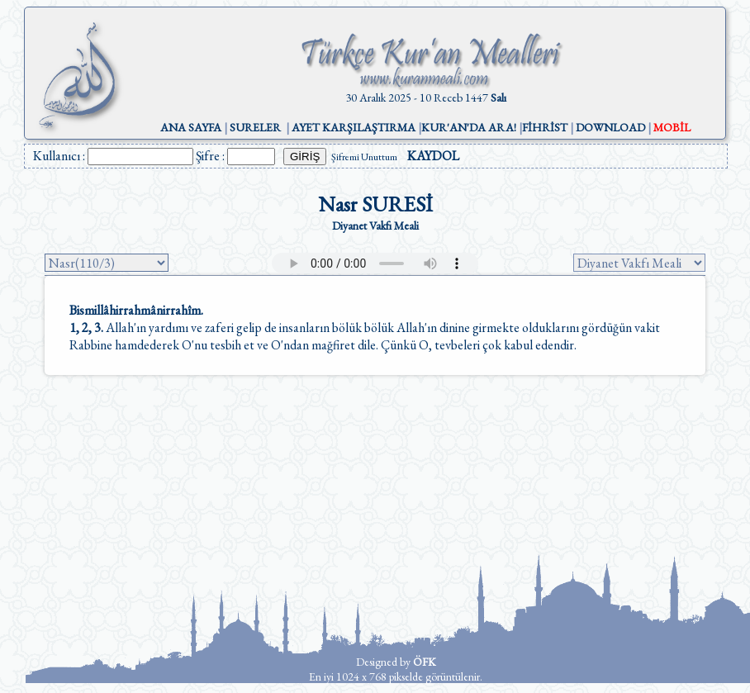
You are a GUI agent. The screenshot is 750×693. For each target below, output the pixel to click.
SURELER (255, 127)
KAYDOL (433, 155)
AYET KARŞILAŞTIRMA (353, 127)
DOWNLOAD (610, 127)
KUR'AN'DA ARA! (468, 127)
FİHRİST (544, 127)
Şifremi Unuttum (364, 157)
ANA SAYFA (190, 127)
